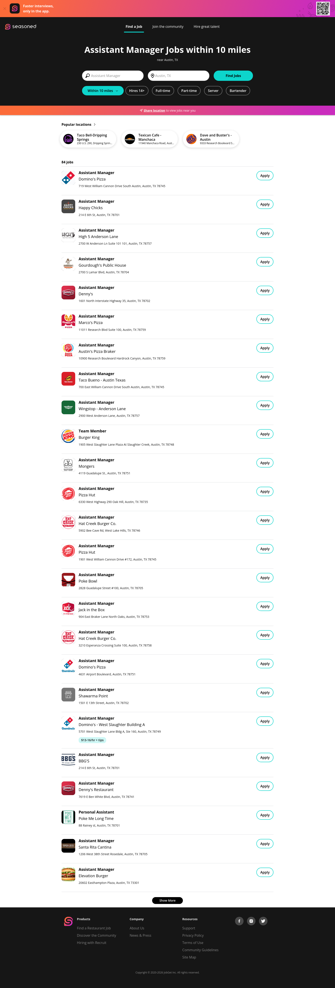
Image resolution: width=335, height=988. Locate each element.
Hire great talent (207, 26)
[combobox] (113, 76)
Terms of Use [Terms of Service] (192, 942)
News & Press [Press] (140, 935)
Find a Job (134, 26)
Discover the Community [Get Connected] (96, 935)
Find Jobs (233, 75)
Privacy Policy (193, 935)
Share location (152, 110)
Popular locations (78, 124)
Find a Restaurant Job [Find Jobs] (94, 928)
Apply (265, 175)
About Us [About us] (137, 928)
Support (188, 928)
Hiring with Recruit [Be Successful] (91, 942)
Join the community (168, 26)
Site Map (189, 957)
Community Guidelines (200, 950)
